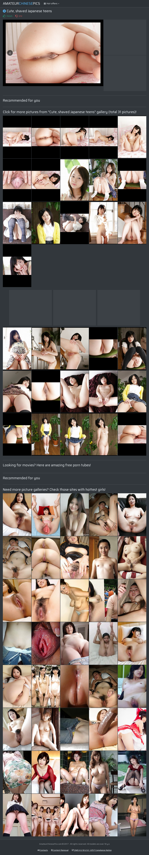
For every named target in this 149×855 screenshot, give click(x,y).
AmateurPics (21, 3)
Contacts (43, 850)
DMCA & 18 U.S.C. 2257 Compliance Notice (92, 850)
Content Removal (59, 850)
